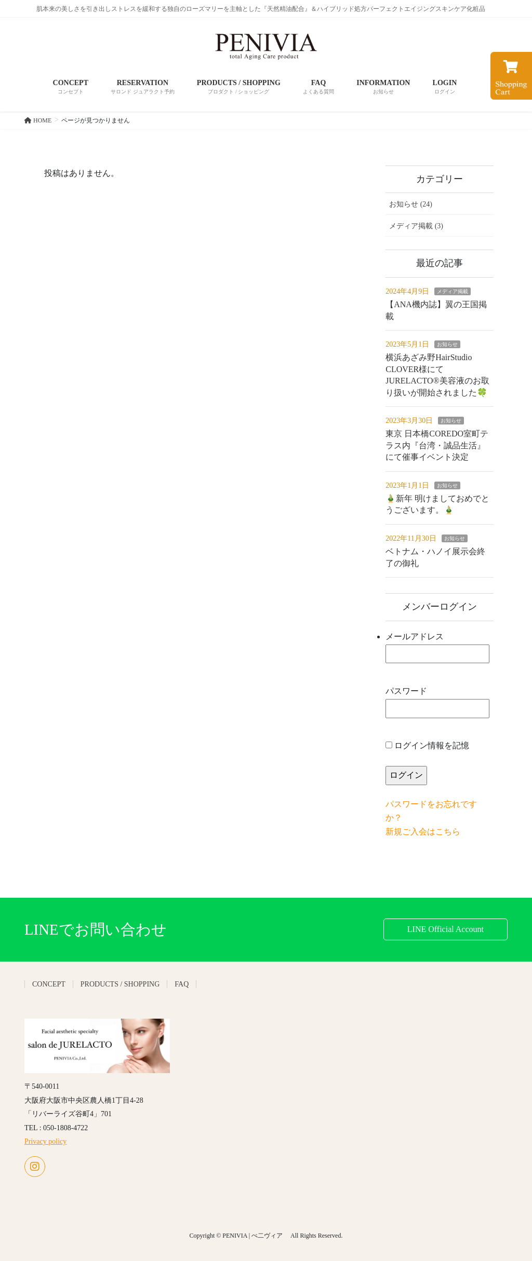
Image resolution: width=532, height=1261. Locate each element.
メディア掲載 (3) (416, 226)
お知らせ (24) (410, 204)
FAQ (182, 984)
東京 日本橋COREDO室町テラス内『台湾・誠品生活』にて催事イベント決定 (436, 445)
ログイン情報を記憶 (427, 745)
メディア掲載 (452, 291)
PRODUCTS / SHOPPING (120, 984)
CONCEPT (48, 984)
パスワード (437, 702)
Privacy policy (45, 1141)
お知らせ (447, 344)
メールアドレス (437, 648)
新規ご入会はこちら (422, 831)
